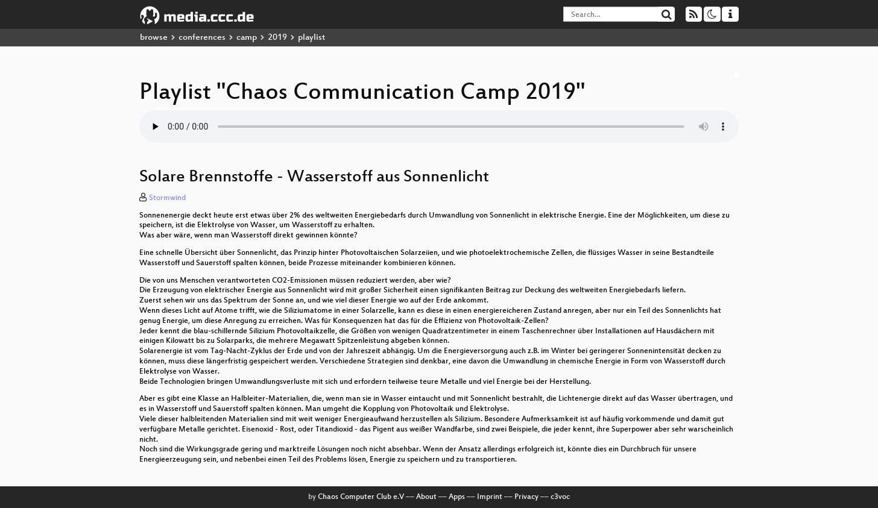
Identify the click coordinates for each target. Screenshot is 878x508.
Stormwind (167, 198)
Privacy (526, 497)
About (426, 497)
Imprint (489, 497)
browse (154, 38)
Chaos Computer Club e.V (361, 497)
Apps (457, 497)
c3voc (560, 497)
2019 (277, 38)
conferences (202, 38)
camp (246, 38)
